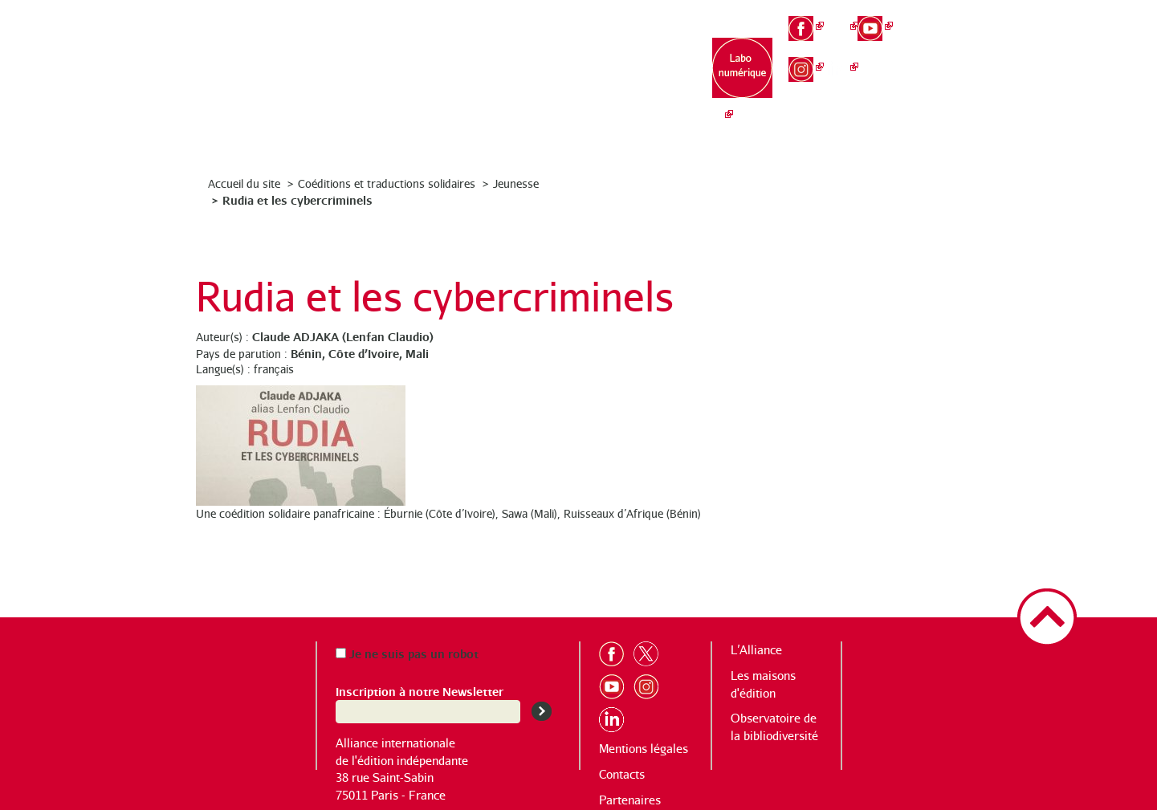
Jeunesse (516, 183)
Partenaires (630, 800)
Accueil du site (244, 183)
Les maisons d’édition (544, 73)
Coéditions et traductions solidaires (386, 183)
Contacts (622, 774)
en (944, 45)
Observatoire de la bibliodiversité (645, 81)
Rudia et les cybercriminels (297, 199)
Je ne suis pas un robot (407, 653)
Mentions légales (643, 748)
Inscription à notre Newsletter (419, 690)
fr (944, 17)
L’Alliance (443, 65)
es (945, 72)
